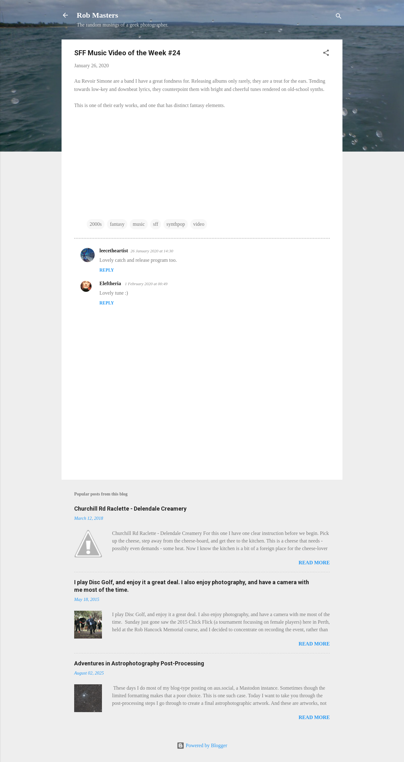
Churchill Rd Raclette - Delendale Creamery (130, 508)
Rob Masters (97, 15)
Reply (106, 270)
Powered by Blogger (202, 745)
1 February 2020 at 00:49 (146, 283)
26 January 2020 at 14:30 (152, 251)
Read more (314, 562)
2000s (96, 224)
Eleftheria (110, 283)
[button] (326, 54)
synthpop (175, 224)
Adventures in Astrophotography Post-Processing (139, 663)
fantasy (117, 224)
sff (155, 224)
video (199, 224)
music (139, 224)
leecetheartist (113, 250)
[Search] (338, 17)
